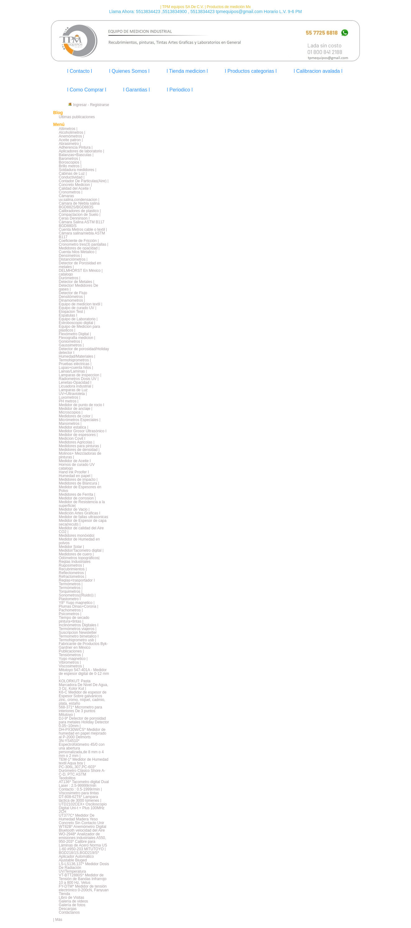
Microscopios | (70, 412)
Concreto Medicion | (75, 185)
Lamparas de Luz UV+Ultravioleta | (73, 392)
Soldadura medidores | (77, 170)
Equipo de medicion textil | (80, 304)
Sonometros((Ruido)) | (77, 595)
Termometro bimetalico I (79, 636)
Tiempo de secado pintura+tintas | (74, 619)
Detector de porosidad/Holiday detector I (84, 351)
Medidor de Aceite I (75, 461)
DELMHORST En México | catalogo (81, 272)
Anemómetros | (71, 136)
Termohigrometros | (75, 360)
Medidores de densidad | (79, 450)
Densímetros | (70, 255)
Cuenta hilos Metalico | (77, 252)
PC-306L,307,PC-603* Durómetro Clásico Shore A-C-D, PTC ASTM (82, 771)
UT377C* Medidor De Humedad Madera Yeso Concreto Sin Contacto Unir (81, 819)
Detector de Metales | (76, 282)
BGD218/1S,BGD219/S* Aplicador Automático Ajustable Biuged (79, 856)
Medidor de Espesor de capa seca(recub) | (82, 522)
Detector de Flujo (73, 293)
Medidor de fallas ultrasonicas (83, 517)
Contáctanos (69, 912)
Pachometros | (71, 610)
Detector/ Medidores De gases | (78, 287)
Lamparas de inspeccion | (80, 375)
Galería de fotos (72, 905)
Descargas (67, 909)
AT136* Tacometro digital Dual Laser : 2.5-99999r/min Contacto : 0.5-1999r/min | (84, 785)
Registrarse (99, 105)
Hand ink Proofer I (74, 472)
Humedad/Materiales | (77, 356)
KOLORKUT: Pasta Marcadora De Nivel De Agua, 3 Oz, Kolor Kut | (83, 685)
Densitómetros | (72, 297)
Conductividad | (72, 177)
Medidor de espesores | (78, 435)
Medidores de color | (76, 416)
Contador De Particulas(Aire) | (84, 181)
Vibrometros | (70, 662)
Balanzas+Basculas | (76, 155)
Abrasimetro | (70, 144)
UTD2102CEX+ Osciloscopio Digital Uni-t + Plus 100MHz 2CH (83, 808)
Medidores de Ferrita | (77, 494)
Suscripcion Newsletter (78, 632)
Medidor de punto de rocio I (81, 405)
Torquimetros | (70, 591)
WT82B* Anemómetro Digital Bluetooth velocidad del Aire (82, 828)
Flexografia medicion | (77, 338)
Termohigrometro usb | (77, 640)
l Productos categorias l (250, 71)
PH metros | (68, 401)
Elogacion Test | (72, 311)
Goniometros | (70, 341)
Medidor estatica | (73, 427)
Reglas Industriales (74, 561)
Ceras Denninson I (74, 218)
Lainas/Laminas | (73, 371)
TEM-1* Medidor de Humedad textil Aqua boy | (83, 761)
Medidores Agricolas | (77, 442)
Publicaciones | (71, 651)
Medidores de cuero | (76, 554)
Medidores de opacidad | (79, 248)
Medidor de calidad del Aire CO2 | (81, 530)
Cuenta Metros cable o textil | (83, 229)
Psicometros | (70, 614)
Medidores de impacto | (78, 479)
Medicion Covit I (72, 438)
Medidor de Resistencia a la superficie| (82, 504)
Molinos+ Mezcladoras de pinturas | (80, 455)
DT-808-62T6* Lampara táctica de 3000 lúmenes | (80, 799)
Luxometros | (69, 397)
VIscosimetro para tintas (79, 793)
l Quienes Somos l (129, 71)
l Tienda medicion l (187, 71)
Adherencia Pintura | (76, 147)
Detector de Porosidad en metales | (80, 265)
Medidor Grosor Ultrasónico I (82, 431)
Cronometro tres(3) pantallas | (83, 244)
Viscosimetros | (71, 666)
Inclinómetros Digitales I (78, 625)
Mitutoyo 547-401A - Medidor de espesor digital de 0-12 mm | (84, 674)
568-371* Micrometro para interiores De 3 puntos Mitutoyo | (80, 711)
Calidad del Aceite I (75, 188)
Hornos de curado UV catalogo (77, 466)
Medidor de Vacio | (74, 509)
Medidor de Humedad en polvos (79, 541)
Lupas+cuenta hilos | (76, 367)
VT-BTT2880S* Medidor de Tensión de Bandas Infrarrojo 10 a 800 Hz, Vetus (82, 879)
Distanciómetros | (73, 259)
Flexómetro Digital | (75, 334)
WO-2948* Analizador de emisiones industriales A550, (82, 836)
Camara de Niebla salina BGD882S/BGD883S (79, 205)
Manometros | (70, 423)
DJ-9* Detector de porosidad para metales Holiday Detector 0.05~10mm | (84, 722)
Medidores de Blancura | (79, 483)
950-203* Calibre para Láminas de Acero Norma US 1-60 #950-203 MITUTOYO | (83, 845)
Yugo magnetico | (73, 659)
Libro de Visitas (71, 897)
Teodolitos (67, 778)
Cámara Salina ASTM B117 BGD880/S (81, 224)
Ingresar (80, 105)
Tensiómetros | (71, 655)
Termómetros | (70, 584)
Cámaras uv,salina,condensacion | (79, 198)
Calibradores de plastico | (80, 211)
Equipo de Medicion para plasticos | (79, 328)
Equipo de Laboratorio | (78, 319)
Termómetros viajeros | (77, 629)
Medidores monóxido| (77, 535)
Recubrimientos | (73, 569)
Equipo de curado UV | (77, 308)
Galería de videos (73, 901)
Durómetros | (69, 278)
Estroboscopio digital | (77, 323)
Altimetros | (68, 129)
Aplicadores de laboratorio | (81, 151)
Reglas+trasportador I (77, 580)
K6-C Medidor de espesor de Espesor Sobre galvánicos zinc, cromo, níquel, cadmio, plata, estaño (82, 698)
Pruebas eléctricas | (75, 364)
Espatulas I (68, 315)
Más (58, 919)
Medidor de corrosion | (77, 498)
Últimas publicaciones (77, 117)
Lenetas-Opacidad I (75, 382)
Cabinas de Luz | (73, 173)
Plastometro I (70, 599)
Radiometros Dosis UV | (79, 379)
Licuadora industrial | (76, 386)
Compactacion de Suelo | (79, 214)
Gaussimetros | (71, 345)
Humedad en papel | (75, 476)
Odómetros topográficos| (79, 558)
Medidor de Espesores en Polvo (80, 489)
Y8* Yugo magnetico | (77, 603)
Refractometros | (72, 576)
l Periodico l (180, 89)
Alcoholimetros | (72, 132)
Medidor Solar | (71, 547)
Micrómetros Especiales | (79, 420)
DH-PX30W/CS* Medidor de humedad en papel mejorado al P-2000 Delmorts (82, 733)
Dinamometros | (72, 300)
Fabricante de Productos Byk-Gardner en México (83, 646)
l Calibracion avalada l (318, 71)
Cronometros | (70, 192)
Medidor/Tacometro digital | (81, 550)
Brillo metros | (70, 166)
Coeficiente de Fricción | (79, 241)
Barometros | (69, 158)
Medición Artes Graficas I (79, 513)
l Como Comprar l (86, 89)
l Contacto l (79, 71)
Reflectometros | (72, 573)
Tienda (64, 894)
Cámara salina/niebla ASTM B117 (82, 235)
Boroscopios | (70, 162)
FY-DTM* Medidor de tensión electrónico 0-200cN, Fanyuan (84, 888)
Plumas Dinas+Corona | (78, 606)
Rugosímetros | (71, 565)
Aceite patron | (71, 140)
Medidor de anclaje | (75, 408)
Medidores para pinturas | (80, 446)
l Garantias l (136, 89)
